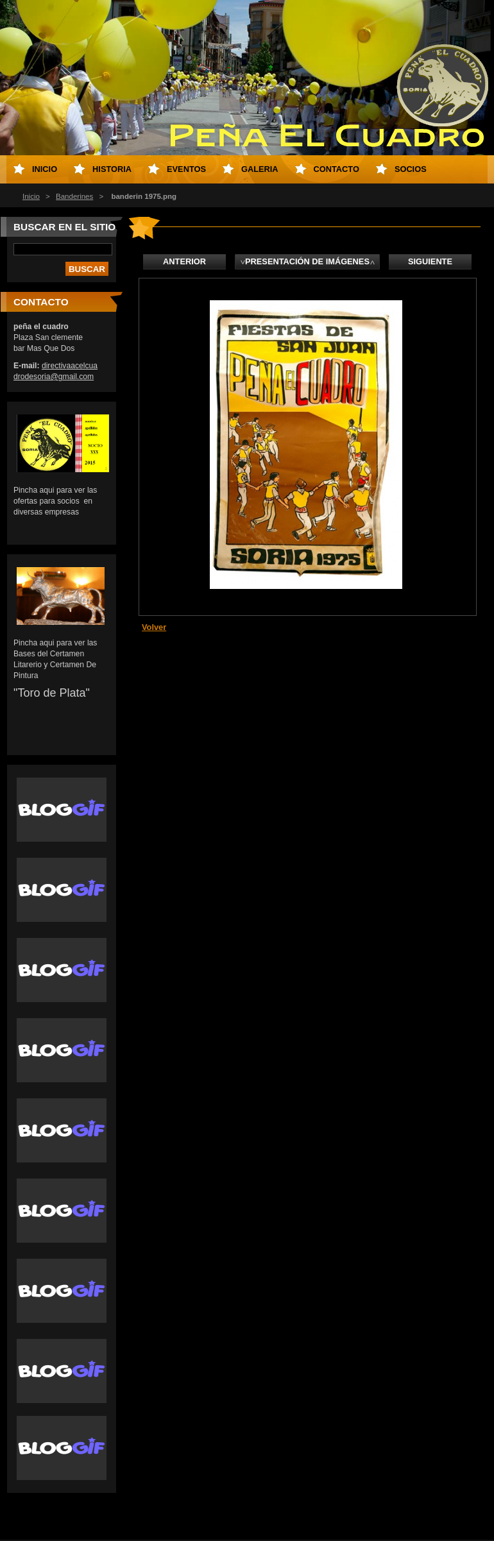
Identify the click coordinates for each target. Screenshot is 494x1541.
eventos (186, 169)
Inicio (31, 196)
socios (411, 169)
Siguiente (430, 261)
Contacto (336, 169)
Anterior (184, 261)
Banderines (74, 196)
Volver (154, 627)
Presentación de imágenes (307, 261)
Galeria (259, 169)
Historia (112, 169)
